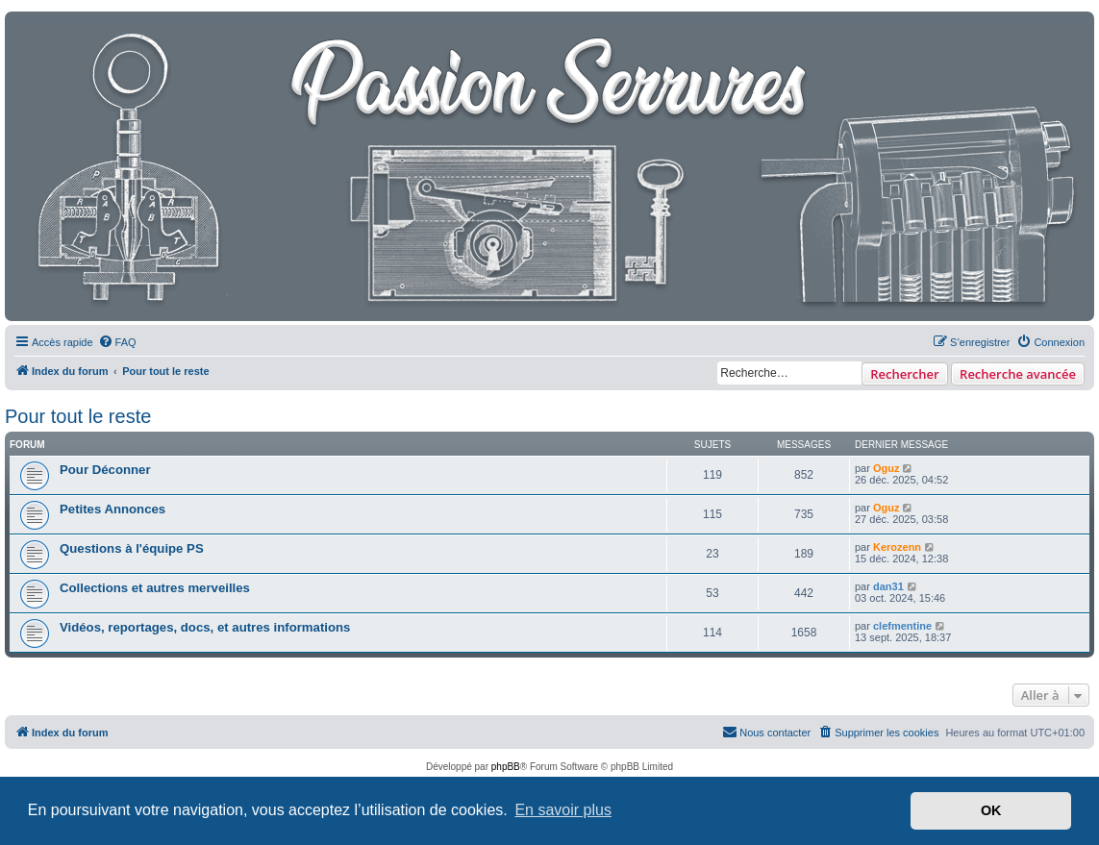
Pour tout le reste (78, 416)
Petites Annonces (112, 509)
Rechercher (904, 374)
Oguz (886, 468)
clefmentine (902, 626)
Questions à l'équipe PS (132, 548)
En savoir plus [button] (563, 810)
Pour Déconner (105, 469)
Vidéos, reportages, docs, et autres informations (205, 627)
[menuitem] (117, 342)
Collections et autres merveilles (155, 588)
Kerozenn (897, 547)
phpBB (505, 766)
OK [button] (991, 810)
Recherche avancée (1018, 374)
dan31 (888, 586)
